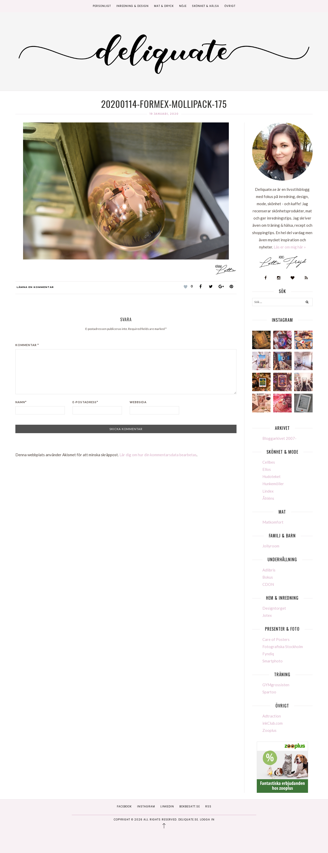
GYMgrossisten (275, 684)
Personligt (102, 6)
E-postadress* (85, 402)
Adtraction (271, 716)
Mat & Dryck (164, 6)
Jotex (267, 615)
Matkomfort (272, 522)
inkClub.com (272, 723)
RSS (208, 806)
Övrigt (229, 6)
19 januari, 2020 (164, 114)
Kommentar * (27, 345)
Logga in (207, 819)
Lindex (268, 491)
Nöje (183, 6)
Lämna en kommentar (35, 287)
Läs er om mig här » (290, 247)
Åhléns (268, 498)
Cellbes (268, 462)
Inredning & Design (132, 6)
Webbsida (138, 402)
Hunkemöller (273, 483)
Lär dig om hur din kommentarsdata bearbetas (158, 454)
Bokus (267, 577)
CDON (268, 584)
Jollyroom (270, 546)
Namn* (21, 402)
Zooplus (269, 730)
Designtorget (274, 608)
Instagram (146, 806)
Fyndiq (268, 653)
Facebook (124, 806)
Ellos (266, 469)
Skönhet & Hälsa (205, 6)
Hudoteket (271, 476)
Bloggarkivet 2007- (279, 438)
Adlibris (268, 570)
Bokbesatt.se (189, 806)
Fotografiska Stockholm (282, 646)
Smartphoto (272, 661)
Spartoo (269, 692)
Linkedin (167, 806)
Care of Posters (276, 639)
